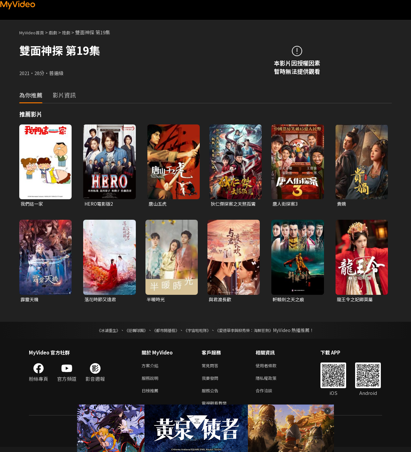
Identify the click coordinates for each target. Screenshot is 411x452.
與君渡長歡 (221, 300)
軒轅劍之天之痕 (289, 300)
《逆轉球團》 (128, 331)
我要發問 (211, 380)
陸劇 (72, 32)
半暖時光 (156, 300)
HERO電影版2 (99, 203)
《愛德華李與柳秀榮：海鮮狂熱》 (252, 331)
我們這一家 (33, 203)
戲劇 (58, 32)
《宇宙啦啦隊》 (198, 331)
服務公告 (211, 394)
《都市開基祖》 (162, 331)
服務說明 (151, 380)
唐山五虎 (158, 203)
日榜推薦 (151, 394)
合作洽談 (269, 394)
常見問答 (211, 367)
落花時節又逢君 (101, 300)
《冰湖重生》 (97, 331)
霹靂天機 (30, 300)
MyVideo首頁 (33, 32)
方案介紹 (151, 367)
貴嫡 (341, 203)
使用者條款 (271, 367)
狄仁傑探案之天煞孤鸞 (232, 204)
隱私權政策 (271, 380)
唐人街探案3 (286, 203)
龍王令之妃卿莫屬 (356, 300)
